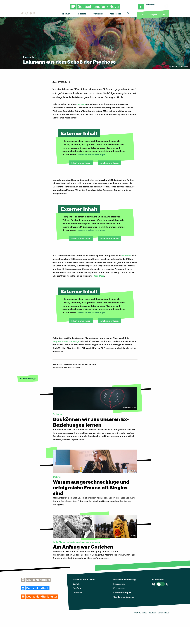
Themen (66, 13)
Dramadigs (73, 341)
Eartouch (126, 255)
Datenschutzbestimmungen (91, 154)
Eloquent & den (60, 341)
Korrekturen (119, 588)
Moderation (116, 13)
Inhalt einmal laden (81, 163)
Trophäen (77, 592)
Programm (98, 13)
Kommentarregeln (122, 592)
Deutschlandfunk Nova (84, 579)
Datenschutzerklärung (124, 579)
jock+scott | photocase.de (179, 67)
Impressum (119, 584)
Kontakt (76, 584)
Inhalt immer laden (109, 163)
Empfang (77, 588)
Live (142, 14)
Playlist (153, 14)
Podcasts (81, 13)
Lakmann (81, 104)
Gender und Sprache (123, 597)
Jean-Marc (99, 275)
